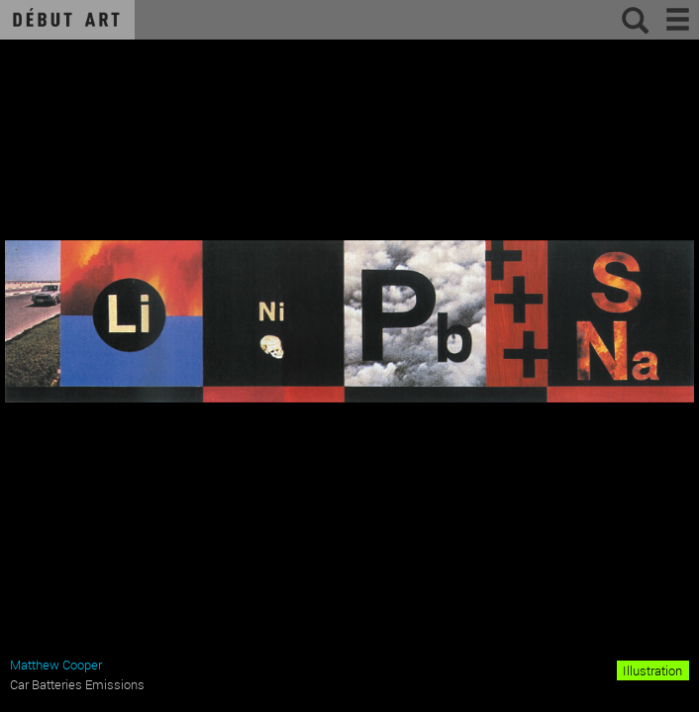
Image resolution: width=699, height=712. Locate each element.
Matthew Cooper (56, 664)
